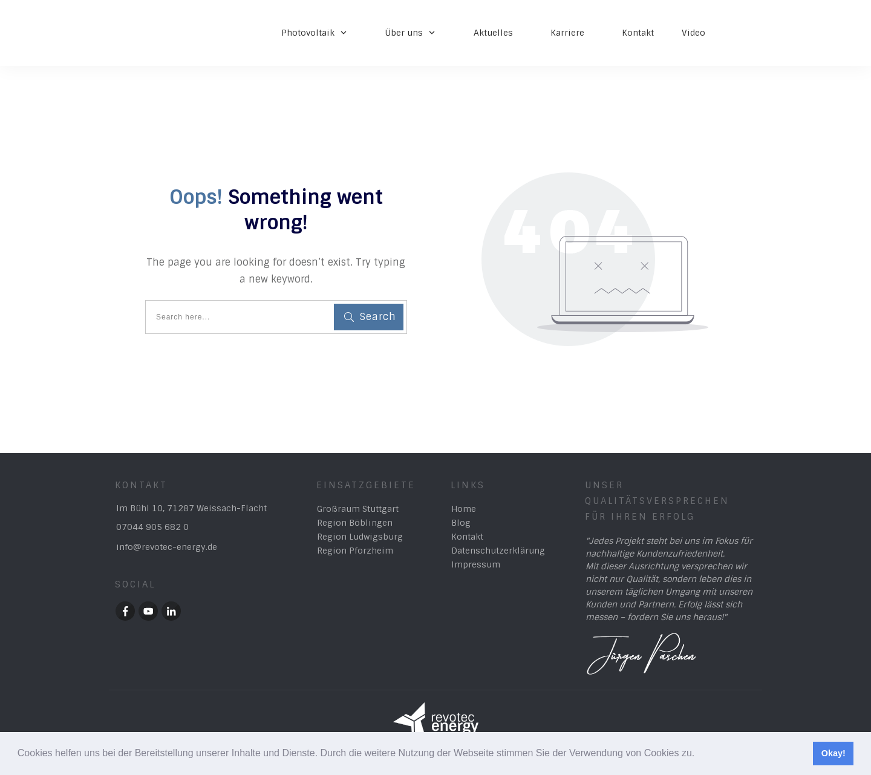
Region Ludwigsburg (360, 536)
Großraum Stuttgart (358, 508)
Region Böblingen (355, 522)
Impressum (475, 564)
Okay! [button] (833, 753)
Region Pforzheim (355, 550)
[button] (699, 754)
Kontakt (467, 536)
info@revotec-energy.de (166, 546)
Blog (461, 522)
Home (463, 508)
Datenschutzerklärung (498, 550)
